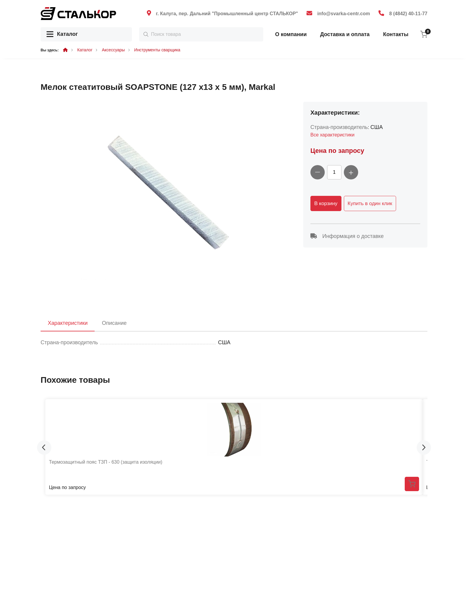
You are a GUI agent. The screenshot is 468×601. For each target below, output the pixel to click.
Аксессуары (113, 49)
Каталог (62, 34)
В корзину (326, 203)
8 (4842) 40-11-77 (408, 13)
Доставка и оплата (345, 34)
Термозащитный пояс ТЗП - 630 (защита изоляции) (105, 462)
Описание (114, 323)
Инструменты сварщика (157, 49)
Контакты (395, 34)
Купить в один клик (370, 203)
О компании (291, 34)
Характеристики (67, 323)
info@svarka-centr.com (343, 13)
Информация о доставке (347, 236)
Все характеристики (332, 134)
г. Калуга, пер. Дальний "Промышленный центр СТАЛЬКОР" (227, 13)
